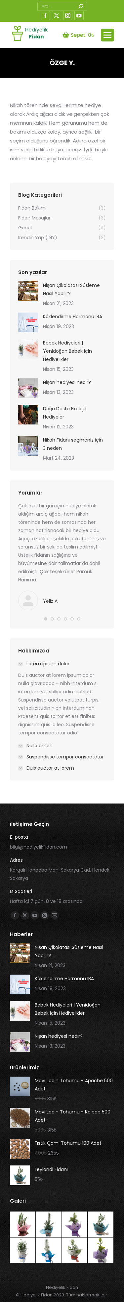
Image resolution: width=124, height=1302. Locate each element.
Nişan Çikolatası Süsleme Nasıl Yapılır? (71, 289)
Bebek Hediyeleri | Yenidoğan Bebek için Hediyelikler (67, 351)
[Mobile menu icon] (107, 35)
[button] (45, 619)
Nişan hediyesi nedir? (67, 382)
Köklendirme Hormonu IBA (72, 316)
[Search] (62, 6)
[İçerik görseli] (28, 291)
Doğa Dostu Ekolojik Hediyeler (65, 412)
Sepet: (78, 35)
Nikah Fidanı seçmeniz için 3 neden (73, 444)
